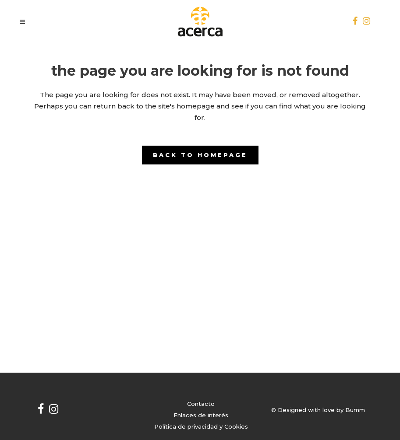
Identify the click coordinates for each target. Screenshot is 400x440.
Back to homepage (200, 154)
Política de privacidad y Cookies (201, 426)
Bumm (355, 409)
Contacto (201, 403)
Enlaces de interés (200, 415)
